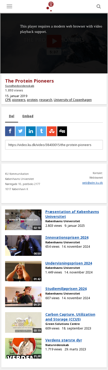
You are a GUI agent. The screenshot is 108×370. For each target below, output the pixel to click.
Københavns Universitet (62, 221)
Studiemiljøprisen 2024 (66, 288)
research (45, 100)
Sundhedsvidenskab (19, 86)
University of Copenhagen (73, 100)
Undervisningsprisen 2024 (68, 263)
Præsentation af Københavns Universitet (72, 214)
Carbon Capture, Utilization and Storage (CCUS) (70, 317)
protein (32, 100)
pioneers (18, 100)
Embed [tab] (27, 116)
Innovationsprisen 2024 (66, 237)
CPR (8, 100)
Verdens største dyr (63, 340)
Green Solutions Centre (62, 324)
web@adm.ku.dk (92, 182)
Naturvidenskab (57, 345)
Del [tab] (11, 116)
